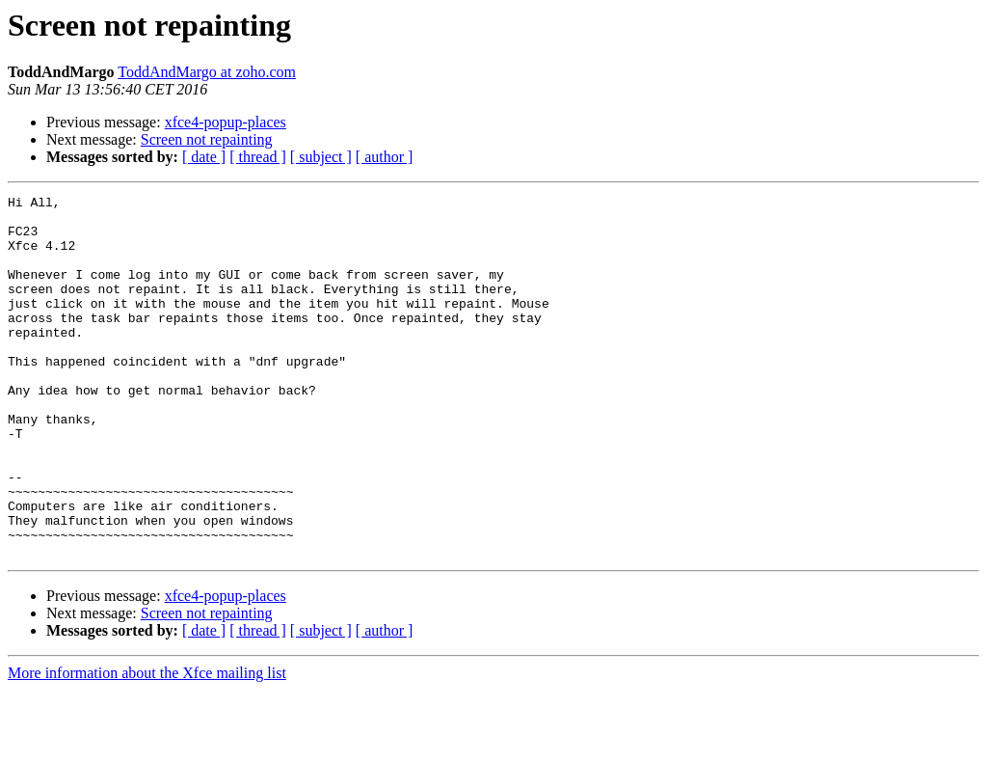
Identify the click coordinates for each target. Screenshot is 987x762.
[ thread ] (257, 157)
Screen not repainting (207, 139)
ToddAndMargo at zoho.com (207, 72)
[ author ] (384, 157)
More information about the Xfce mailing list (147, 745)
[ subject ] (321, 157)
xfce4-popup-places (225, 122)
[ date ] (204, 157)
